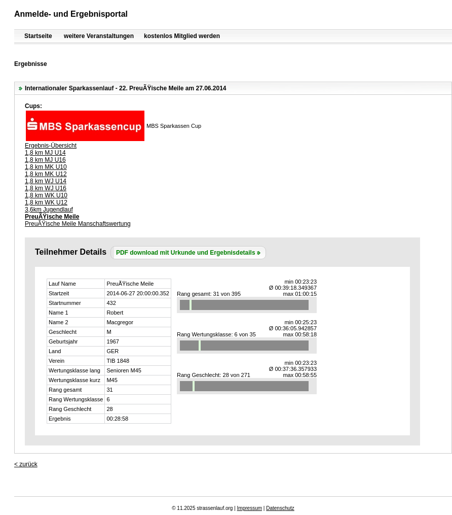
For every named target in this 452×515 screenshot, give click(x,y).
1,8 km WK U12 (46, 202)
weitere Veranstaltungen (99, 36)
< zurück (25, 464)
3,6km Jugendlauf (49, 209)
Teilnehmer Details (70, 252)
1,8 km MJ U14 (45, 152)
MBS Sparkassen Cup (173, 126)
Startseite (38, 36)
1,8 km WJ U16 (45, 188)
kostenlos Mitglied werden (182, 36)
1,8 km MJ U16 (45, 159)
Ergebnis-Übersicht (51, 145)
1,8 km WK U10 (46, 195)
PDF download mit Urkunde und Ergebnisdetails (185, 252)
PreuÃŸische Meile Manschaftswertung (78, 223)
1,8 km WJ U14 (45, 181)
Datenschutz (280, 508)
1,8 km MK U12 (46, 174)
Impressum (249, 508)
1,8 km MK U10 (46, 166)
